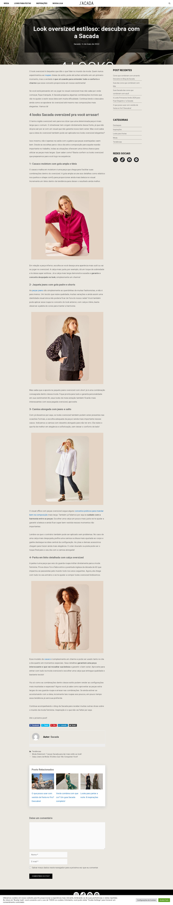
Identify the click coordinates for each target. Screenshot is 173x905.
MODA (6, 3)
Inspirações (117, 129)
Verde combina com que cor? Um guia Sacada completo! (67, 797)
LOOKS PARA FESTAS (22, 3)
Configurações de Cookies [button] (146, 900)
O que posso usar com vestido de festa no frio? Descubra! (43, 797)
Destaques (117, 125)
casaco (47, 659)
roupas (47, 75)
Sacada (77, 44)
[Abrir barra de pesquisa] (169, 3)
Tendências (36, 751)
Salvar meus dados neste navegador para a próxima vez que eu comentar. (65, 867)
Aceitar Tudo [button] (164, 900)
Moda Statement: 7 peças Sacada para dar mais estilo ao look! (57, 754)
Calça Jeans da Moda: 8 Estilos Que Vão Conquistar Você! (55, 757)
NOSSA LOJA (58, 3)
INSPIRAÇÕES (41, 3)
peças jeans (37, 290)
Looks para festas (120, 134)
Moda (115, 138)
